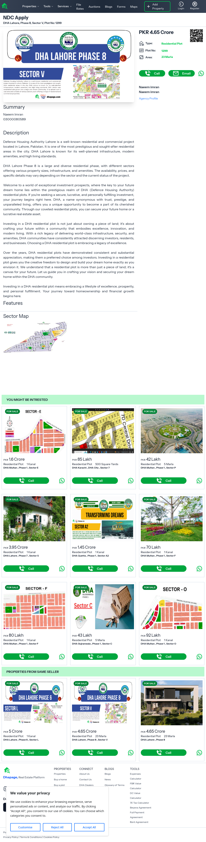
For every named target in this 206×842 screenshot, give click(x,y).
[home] (4, 5)
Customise (25, 827)
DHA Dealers (86, 785)
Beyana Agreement (140, 807)
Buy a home (60, 779)
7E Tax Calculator (139, 802)
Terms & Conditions (31, 837)
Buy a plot (59, 785)
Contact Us (85, 779)
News (108, 779)
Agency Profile (148, 98)
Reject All (57, 827)
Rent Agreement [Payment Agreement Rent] (139, 822)
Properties (60, 773)
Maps (134, 6)
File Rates (80, 6)
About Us (84, 773)
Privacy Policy (10, 837)
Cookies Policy (51, 837)
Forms (121, 6)
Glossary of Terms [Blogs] (114, 785)
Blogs (108, 6)
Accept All (89, 827)
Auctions (94, 6)
